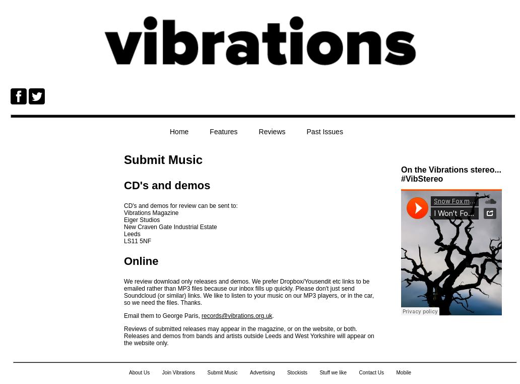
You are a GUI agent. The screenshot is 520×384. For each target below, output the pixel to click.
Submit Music (223, 372)
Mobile (403, 372)
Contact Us (371, 372)
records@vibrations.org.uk (237, 315)
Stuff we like (333, 372)
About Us (139, 372)
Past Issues (325, 132)
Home (179, 132)
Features (223, 132)
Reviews (272, 132)
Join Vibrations (178, 372)
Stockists (297, 372)
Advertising (262, 372)
